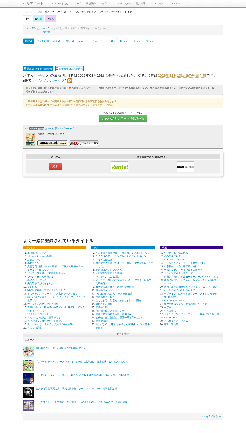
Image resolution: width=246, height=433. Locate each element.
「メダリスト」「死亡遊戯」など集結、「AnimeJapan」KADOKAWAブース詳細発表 (81, 401)
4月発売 (124, 41)
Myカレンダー (123, 3)
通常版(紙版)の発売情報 (38, 68)
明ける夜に (170, 310)
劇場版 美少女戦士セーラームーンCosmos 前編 (191, 276)
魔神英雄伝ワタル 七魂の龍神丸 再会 (185, 303)
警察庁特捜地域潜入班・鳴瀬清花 (114, 313)
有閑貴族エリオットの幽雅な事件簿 (115, 286)
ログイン (105, 3)
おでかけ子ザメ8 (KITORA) (59, 128)
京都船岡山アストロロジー (110, 310)
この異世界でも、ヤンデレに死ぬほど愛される (121, 255)
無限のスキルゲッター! (108, 289)
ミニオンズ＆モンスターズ (178, 272)
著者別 (56, 41)
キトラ (46, 28)
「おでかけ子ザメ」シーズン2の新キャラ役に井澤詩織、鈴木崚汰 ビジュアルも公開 (82, 361)
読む (55, 166)
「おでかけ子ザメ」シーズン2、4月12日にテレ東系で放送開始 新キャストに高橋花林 (82, 374)
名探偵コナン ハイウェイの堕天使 (183, 269)
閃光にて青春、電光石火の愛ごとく (46, 289)
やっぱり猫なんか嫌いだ (40, 276)
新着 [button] (82, 41)
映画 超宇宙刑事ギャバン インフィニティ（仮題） (192, 286)
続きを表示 (123, 333)
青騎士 (46, 31)
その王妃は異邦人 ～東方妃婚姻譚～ (115, 293)
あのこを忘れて (172, 255)
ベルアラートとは (59, 3)
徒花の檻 (32, 286)
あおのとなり (34, 262)
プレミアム (174, 3)
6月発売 (150, 41)
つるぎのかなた (104, 259)
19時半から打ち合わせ (39, 313)
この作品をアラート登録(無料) (123, 118)
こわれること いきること (178, 320)
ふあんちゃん (34, 259)
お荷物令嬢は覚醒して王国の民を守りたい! (119, 317)
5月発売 (137, 41)
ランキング (96, 41)
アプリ (107, 12)
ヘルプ (77, 3)
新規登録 (91, 3)
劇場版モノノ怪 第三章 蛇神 (180, 266)
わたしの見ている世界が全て (179, 289)
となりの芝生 (34, 327)
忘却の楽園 (102, 307)
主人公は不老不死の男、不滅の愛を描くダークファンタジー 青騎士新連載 (76, 388)
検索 (50, 18)
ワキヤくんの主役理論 (108, 276)
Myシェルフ (157, 3)
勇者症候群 (102, 320)
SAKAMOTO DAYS (174, 259)
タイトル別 (43, 41)
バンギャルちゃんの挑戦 (40, 255)
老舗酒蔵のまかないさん (109, 269)
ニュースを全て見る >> (208, 416)
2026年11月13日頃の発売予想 (182, 75)
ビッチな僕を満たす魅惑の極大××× (46, 272)
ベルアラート (33, 3)
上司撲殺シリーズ (36, 252)
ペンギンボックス (50, 80)
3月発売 (111, 41)
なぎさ (167, 307)
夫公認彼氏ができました (40, 283)
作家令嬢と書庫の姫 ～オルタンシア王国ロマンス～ (124, 252)
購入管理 (140, 3)
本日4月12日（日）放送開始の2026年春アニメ (61, 347)
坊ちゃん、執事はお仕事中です (44, 317)
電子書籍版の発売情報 (69, 68)
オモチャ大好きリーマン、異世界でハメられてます (54, 293)
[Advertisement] (123, 55)
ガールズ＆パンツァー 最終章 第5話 (185, 262)
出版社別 (69, 41)
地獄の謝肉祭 (171, 324)
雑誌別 (35, 28)
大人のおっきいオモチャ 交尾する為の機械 (50, 324)
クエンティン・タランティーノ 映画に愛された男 (191, 313)
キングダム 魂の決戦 (176, 252)
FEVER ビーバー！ (174, 300)
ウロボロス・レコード (108, 296)
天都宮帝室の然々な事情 (109, 272)
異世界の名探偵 (104, 303)
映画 (38, 18)
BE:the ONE (170, 317)
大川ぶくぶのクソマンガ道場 (42, 303)
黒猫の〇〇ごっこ (36, 279)
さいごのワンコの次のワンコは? (44, 320)
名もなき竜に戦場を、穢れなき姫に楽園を (118, 300)
